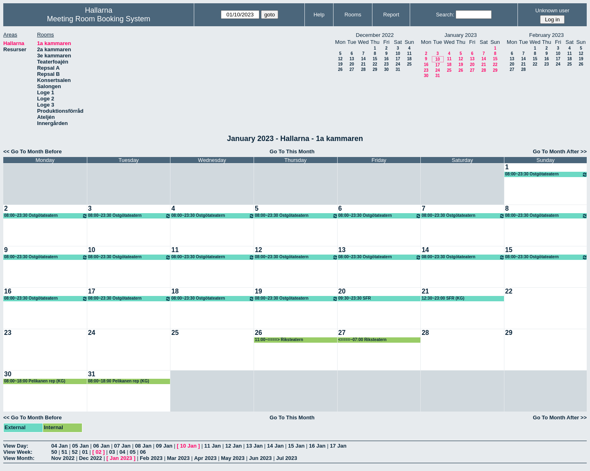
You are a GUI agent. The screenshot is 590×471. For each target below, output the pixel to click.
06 (143, 452)
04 (122, 452)
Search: (445, 14)
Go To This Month (292, 151)
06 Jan (101, 446)
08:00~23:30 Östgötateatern (546, 174)
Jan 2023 (121, 458)
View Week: (17, 452)
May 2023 (233, 458)
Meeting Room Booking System (98, 19)
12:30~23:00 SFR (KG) (443, 298)
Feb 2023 (151, 458)
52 (74, 452)
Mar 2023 (178, 458)
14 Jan (275, 446)
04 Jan (59, 446)
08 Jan (143, 446)
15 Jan (296, 446)
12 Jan (233, 446)
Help (318, 14)
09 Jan (164, 446)
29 (374, 69)
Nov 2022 (63, 458)
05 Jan (80, 446)
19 (340, 64)
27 (351, 69)
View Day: (15, 446)
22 (374, 64)
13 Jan (254, 446)
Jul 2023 (286, 458)
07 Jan (122, 446)
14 (363, 59)
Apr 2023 (205, 458)
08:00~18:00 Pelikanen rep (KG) (34, 381)
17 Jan (338, 446)
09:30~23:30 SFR (354, 298)
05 (132, 452)
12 (340, 59)
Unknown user (553, 10)
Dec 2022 (90, 458)
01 (85, 452)
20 (351, 64)
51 (64, 452)
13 (351, 59)
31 (397, 69)
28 (363, 69)
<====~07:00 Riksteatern (362, 339)
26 (340, 69)
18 (409, 59)
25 (409, 64)
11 (409, 53)
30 (386, 69)
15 (374, 59)
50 (54, 452)
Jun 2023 (260, 458)
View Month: (18, 458)
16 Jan (317, 446)
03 (112, 452)
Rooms (353, 14)
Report (391, 14)
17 (397, 59)
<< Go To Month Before (32, 151)
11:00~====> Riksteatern (279, 339)
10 (397, 53)
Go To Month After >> (560, 151)
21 (363, 64)
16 (386, 59)
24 (397, 64)
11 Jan (212, 446)
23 (386, 64)
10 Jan (188, 446)
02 (98, 452)
